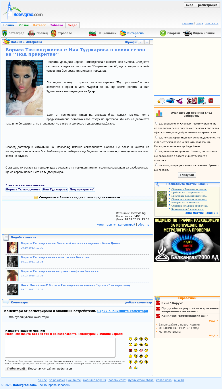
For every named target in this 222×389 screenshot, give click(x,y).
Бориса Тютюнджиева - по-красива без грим (55, 257)
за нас (42, 380)
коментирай (127, 224)
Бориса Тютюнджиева (23, 189)
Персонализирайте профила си (50, 368)
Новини (9, 25)
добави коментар (138, 302)
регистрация (207, 5)
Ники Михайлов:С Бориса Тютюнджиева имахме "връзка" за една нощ (75, 285)
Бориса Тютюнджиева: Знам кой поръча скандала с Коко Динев (70, 243)
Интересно (34, 42)
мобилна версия (94, 380)
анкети (179, 380)
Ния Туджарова (55, 189)
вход (189, 5)
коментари (106, 224)
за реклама (57, 380)
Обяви (24, 25)
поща (199, 23)
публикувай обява (141, 380)
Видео (72, 25)
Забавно (56, 25)
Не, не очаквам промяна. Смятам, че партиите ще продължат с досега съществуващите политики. (185, 155)
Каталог (39, 25)
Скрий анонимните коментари (122, 311)
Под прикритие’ (82, 189)
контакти (211, 23)
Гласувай (187, 174)
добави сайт (117, 380)
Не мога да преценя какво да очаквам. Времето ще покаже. (186, 167)
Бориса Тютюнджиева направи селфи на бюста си (59, 271)
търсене (187, 23)
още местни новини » (201, 213)
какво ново (164, 380)
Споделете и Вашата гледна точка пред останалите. (77, 197)
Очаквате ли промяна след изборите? (191, 114)
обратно (143, 224)
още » (213, 320)
